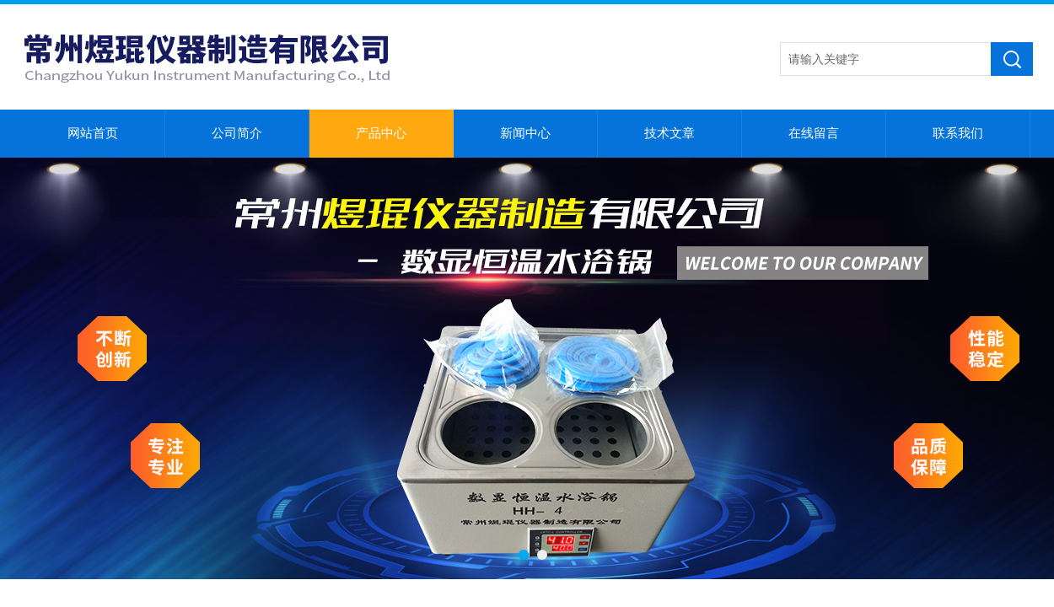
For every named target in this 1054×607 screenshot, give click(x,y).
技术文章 (669, 133)
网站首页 (92, 133)
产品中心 (381, 133)
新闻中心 (525, 133)
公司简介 (237, 133)
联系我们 (958, 133)
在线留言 (813, 133)
